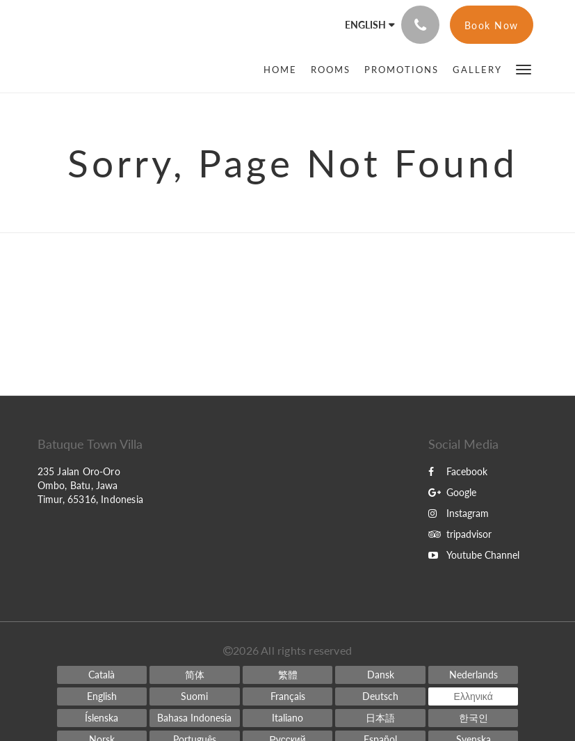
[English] (102, 696)
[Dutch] (473, 675)
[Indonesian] (194, 718)
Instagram (458, 513)
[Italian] (288, 718)
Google (452, 492)
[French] (288, 696)
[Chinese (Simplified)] (194, 675)
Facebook (457, 471)
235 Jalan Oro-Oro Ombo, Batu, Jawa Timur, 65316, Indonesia (91, 485)
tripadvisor (460, 534)
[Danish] (380, 675)
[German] (380, 696)
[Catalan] (102, 675)
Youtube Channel (473, 555)
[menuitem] (284, 69)
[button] (523, 68)
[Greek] (473, 696)
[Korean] (473, 718)
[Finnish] (194, 696)
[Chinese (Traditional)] (288, 675)
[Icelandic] (102, 718)
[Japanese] (380, 718)
